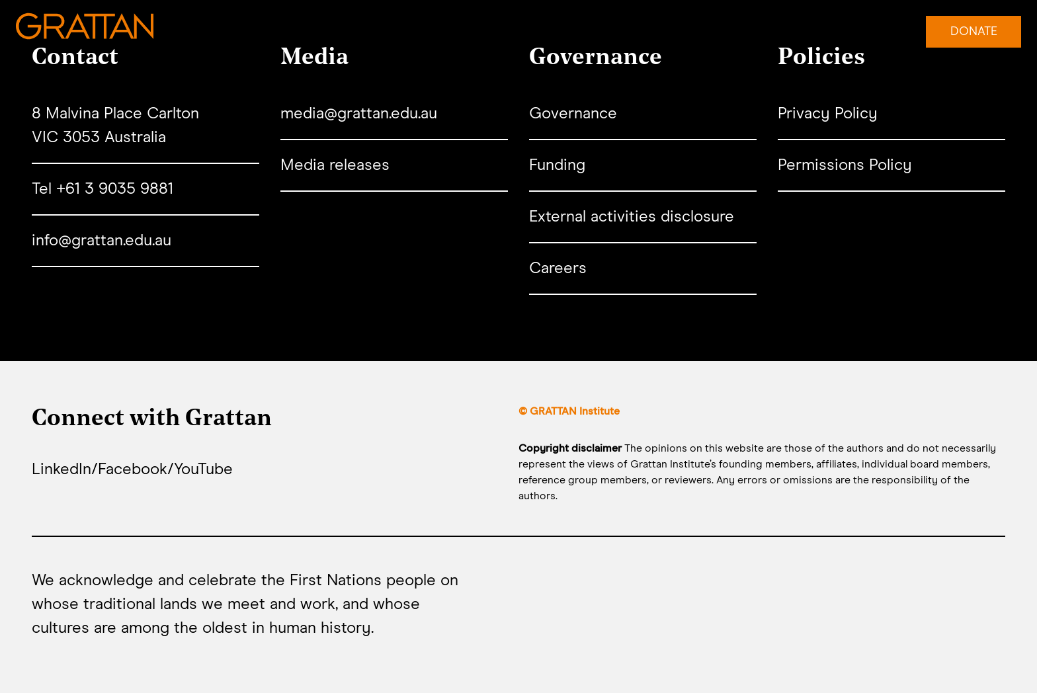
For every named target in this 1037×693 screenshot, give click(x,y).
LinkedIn (61, 469)
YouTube (203, 469)
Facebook (132, 469)
